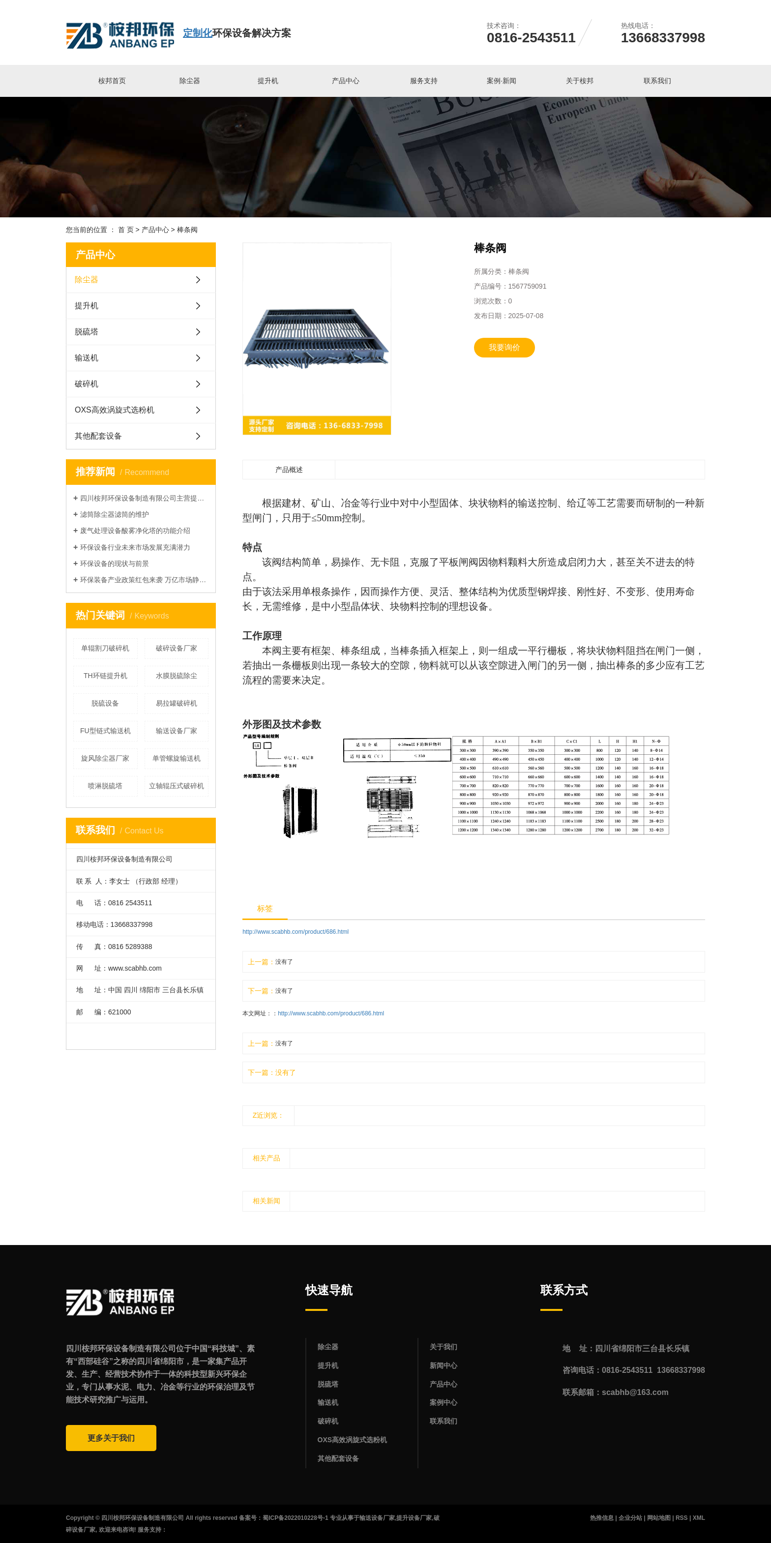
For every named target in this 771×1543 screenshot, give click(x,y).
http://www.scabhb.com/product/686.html (295, 931)
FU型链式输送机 (105, 731)
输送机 (86, 358)
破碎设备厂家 (176, 648)
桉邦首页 (112, 81)
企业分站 (630, 1517)
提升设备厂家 (414, 1517)
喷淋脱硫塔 (105, 786)
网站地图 (659, 1517)
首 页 (126, 230)
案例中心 (443, 1402)
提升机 (268, 81)
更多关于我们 (111, 1438)
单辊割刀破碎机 (105, 648)
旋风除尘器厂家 (105, 758)
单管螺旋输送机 (176, 758)
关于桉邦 (579, 81)
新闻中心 (443, 1365)
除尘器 (189, 81)
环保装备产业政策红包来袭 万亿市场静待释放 (144, 580)
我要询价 (504, 347)
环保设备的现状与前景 (114, 563)
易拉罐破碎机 (176, 703)
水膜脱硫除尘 (176, 676)
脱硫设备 (105, 703)
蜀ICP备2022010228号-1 (295, 1517)
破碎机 (86, 384)
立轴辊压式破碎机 (176, 786)
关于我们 (443, 1347)
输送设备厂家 (176, 731)
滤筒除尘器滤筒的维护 (114, 514)
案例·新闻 (501, 81)
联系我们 (657, 81)
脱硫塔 (86, 331)
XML (699, 1517)
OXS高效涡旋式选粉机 (114, 410)
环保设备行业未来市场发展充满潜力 (135, 547)
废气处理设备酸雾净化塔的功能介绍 (135, 530)
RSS (682, 1517)
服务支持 (424, 81)
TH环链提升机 (105, 676)
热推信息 (602, 1517)
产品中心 (345, 81)
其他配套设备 (98, 436)
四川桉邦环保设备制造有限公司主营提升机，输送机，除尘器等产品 (144, 498)
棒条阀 (187, 230)
